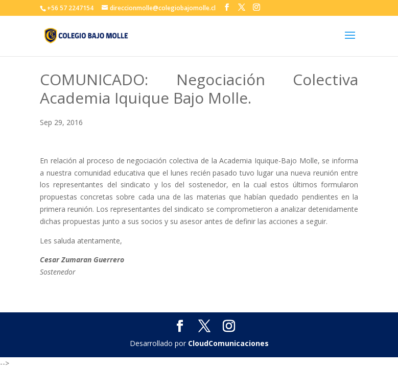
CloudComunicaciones (228, 343)
